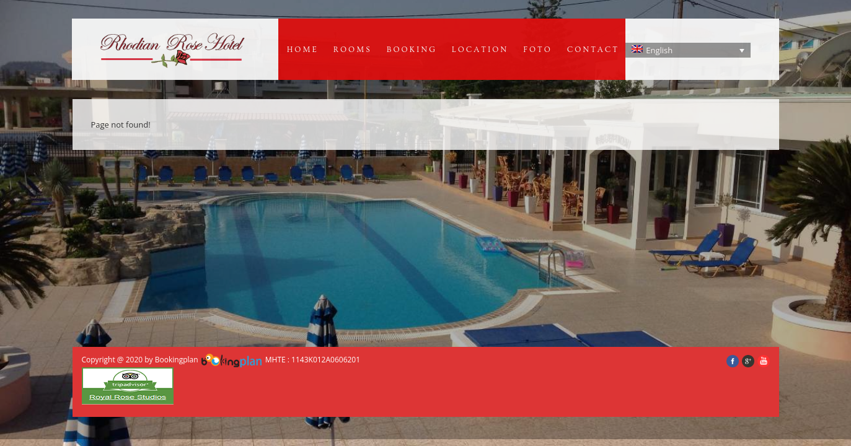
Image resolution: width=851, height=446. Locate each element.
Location (480, 49)
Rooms (352, 49)
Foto (537, 49)
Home (303, 49)
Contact (593, 49)
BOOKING (412, 49)
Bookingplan (176, 359)
